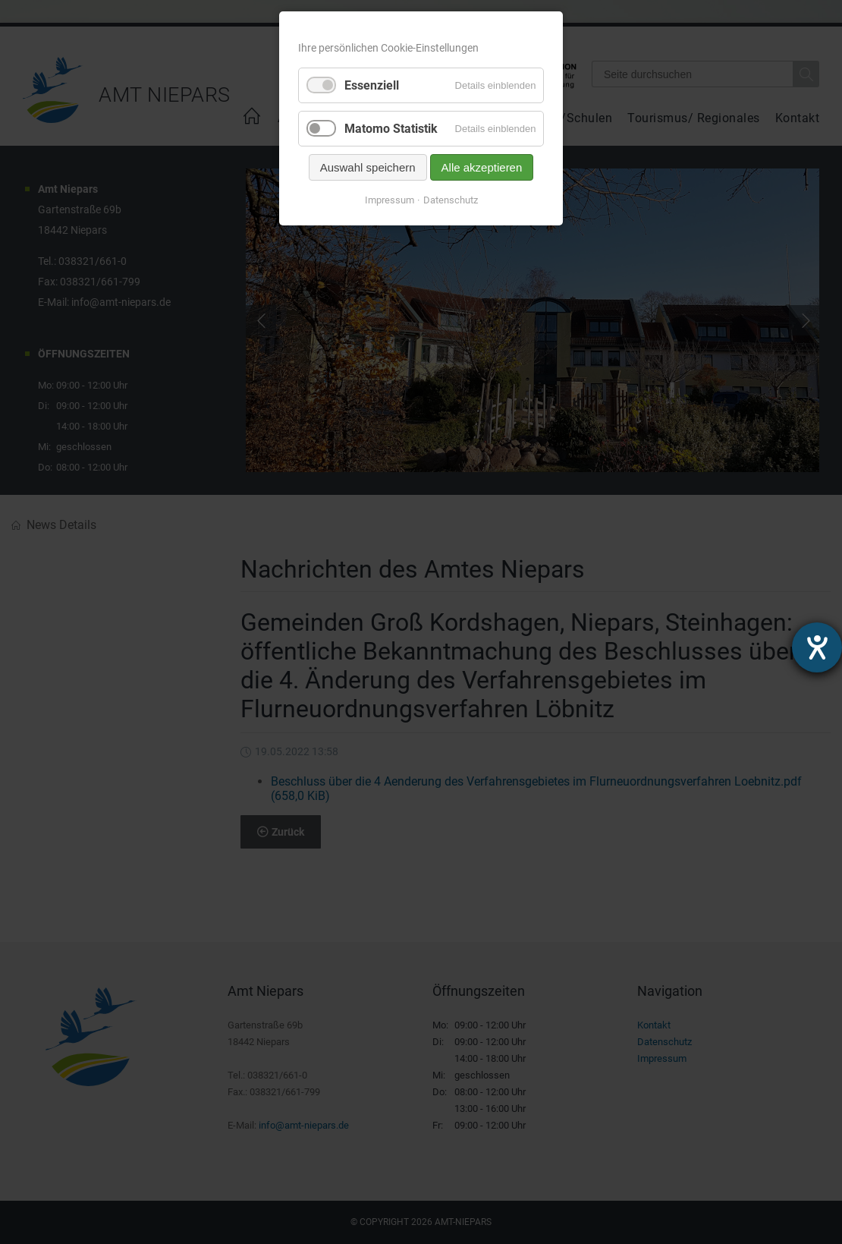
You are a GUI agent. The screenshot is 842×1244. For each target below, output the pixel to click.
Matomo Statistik (391, 128)
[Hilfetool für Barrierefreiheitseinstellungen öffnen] (817, 647)
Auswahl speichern (368, 167)
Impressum (389, 200)
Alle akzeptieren (482, 167)
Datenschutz (450, 200)
